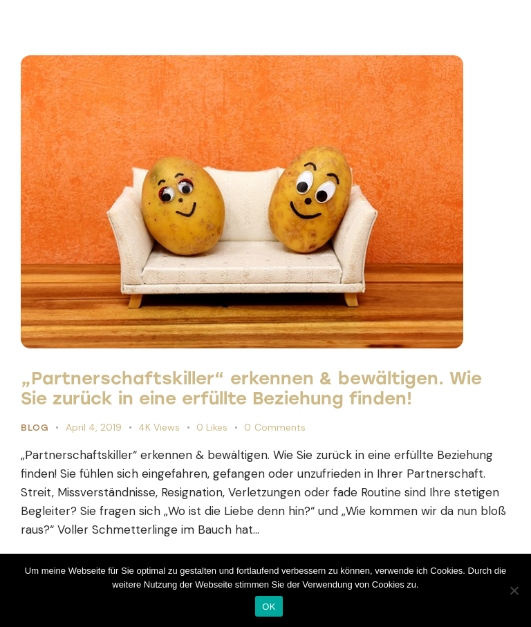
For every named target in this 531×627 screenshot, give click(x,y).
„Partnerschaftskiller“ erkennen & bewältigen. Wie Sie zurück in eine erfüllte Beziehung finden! (251, 388)
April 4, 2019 (94, 427)
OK (268, 606)
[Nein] (514, 590)
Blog (34, 427)
